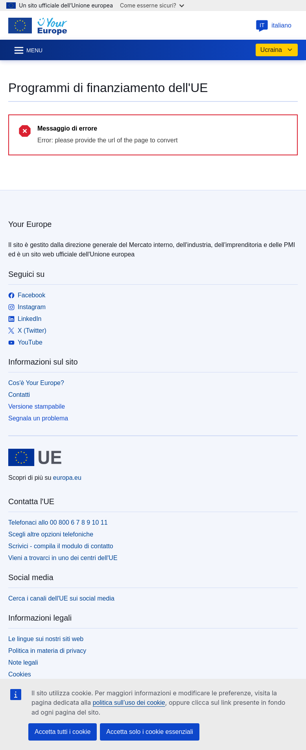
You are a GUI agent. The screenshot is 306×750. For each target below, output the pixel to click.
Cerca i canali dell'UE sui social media (61, 598)
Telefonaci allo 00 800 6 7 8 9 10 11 (58, 522)
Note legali (23, 662)
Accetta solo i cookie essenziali (149, 731)
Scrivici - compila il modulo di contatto (60, 546)
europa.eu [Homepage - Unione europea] (67, 477)
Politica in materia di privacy (47, 650)
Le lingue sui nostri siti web (45, 639)
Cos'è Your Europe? (36, 383)
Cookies (19, 674)
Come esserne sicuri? (152, 5)
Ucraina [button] (276, 50)
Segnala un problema (38, 418)
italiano (273, 25)
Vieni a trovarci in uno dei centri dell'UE (63, 558)
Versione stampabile (36, 406)
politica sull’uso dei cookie (129, 702)
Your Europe (30, 224)
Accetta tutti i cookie (62, 731)
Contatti (19, 394)
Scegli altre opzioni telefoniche (50, 534)
